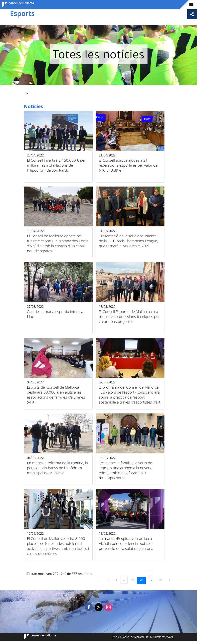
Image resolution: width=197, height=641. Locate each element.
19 (134, 579)
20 (143, 579)
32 (162, 579)
